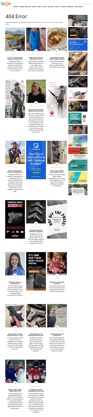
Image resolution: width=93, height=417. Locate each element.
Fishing (39, 6)
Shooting (15, 6)
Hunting (34, 6)
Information (70, 6)
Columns (63, 6)
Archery (44, 6)
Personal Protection (25, 6)
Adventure (51, 6)
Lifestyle (57, 6)
